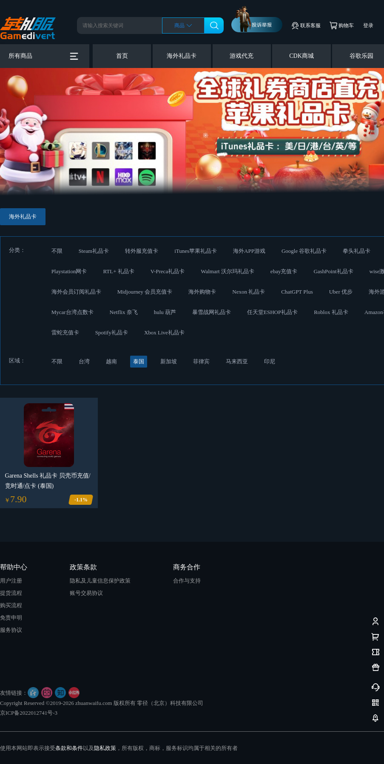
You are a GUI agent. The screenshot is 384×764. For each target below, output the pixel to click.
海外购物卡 (202, 292)
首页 (122, 56)
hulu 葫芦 (165, 312)
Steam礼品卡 (94, 251)
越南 (111, 361)
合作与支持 (187, 580)
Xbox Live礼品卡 (164, 332)
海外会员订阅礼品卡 (76, 292)
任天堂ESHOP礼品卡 (272, 312)
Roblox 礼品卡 (331, 312)
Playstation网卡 (69, 271)
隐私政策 (105, 748)
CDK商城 (301, 56)
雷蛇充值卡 (65, 332)
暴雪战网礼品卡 (211, 312)
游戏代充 (241, 56)
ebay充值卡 (284, 271)
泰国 (138, 361)
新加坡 (168, 361)
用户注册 (11, 580)
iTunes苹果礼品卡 (195, 251)
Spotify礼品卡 (111, 332)
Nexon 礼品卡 (248, 292)
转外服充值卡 (141, 251)
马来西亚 (237, 361)
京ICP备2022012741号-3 (28, 713)
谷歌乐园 (361, 56)
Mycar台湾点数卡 (72, 312)
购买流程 (11, 605)
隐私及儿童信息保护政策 (100, 580)
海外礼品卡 (181, 56)
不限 (57, 251)
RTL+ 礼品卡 (118, 271)
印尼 (269, 361)
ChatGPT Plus (297, 292)
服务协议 (11, 630)
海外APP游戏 (249, 251)
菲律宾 (201, 361)
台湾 (84, 361)
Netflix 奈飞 (124, 312)
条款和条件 (69, 748)
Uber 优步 (341, 292)
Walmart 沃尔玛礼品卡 (227, 271)
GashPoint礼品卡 (333, 271)
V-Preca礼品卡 (168, 271)
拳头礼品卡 (356, 251)
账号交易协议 (86, 593)
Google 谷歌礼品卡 (304, 251)
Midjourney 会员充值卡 (145, 292)
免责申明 (11, 617)
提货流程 (11, 593)
